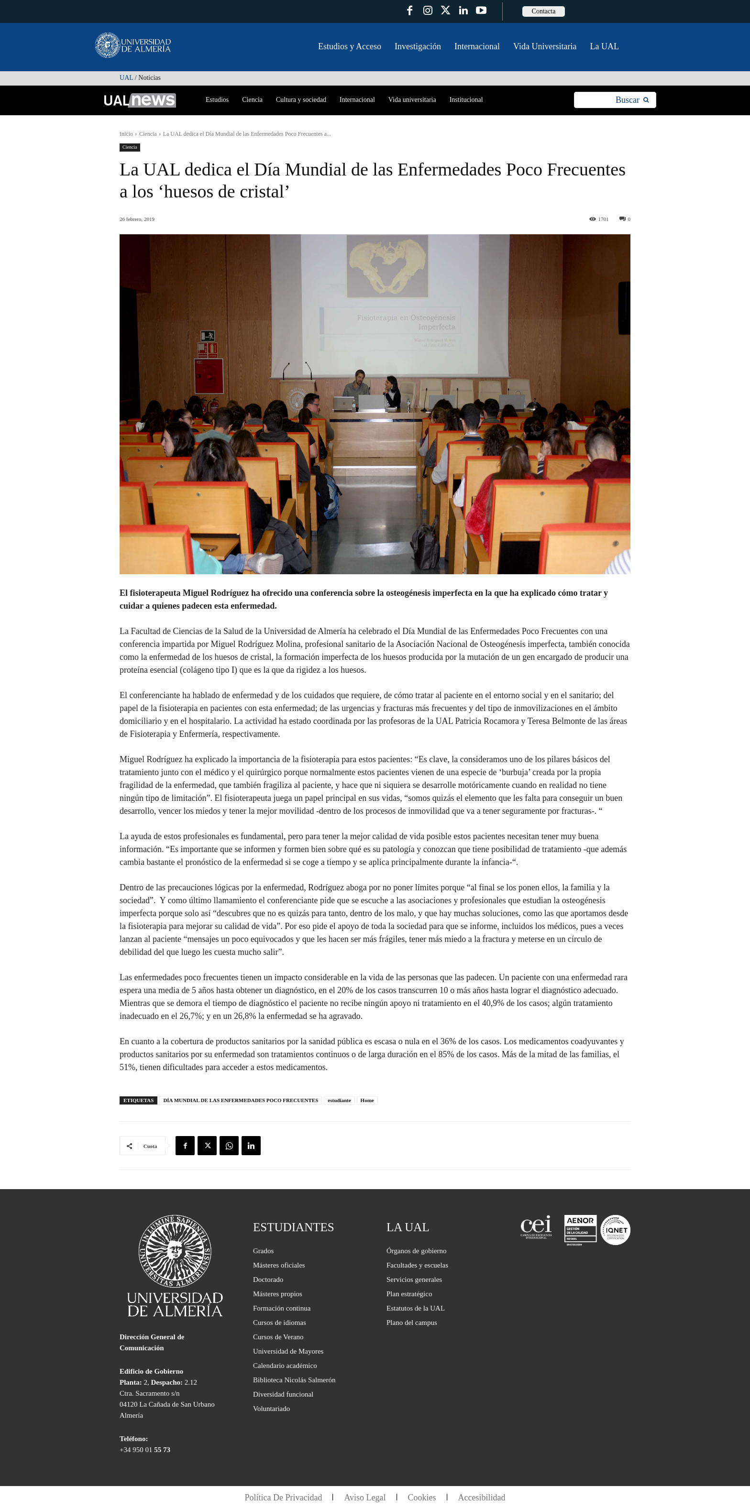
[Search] (632, 100)
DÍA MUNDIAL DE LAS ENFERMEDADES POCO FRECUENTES (240, 1100)
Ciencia (148, 134)
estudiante (339, 1100)
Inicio (126, 134)
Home (367, 1100)
